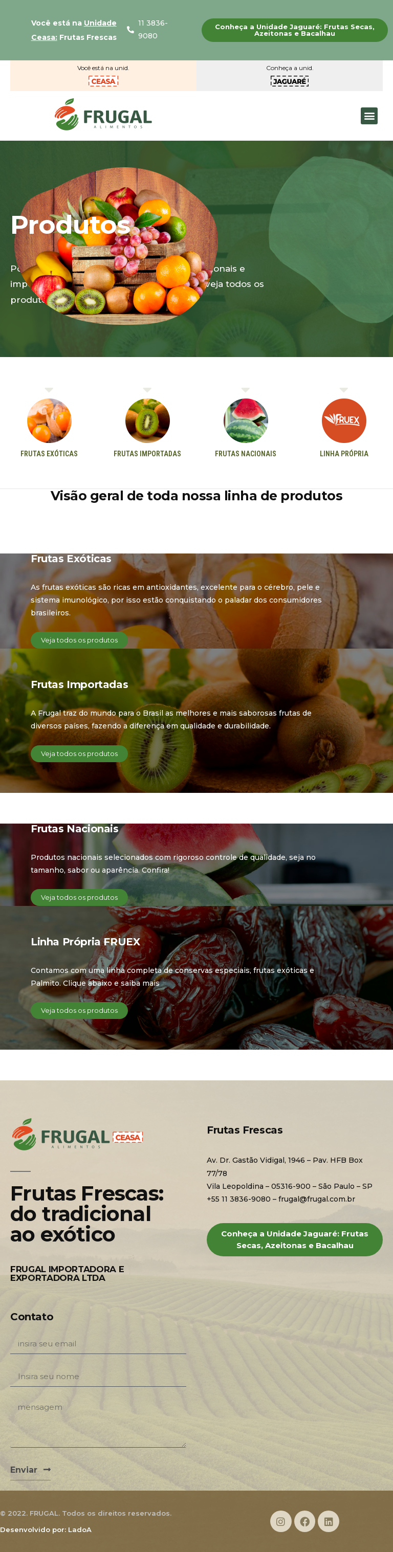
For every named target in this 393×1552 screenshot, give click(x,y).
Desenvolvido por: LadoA (46, 1529)
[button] (295, 30)
